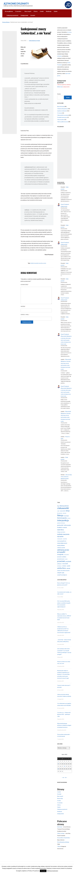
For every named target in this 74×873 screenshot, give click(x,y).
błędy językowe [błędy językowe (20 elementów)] (64, 506)
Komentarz (25, 284)
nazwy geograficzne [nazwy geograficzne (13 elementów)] (61, 541)
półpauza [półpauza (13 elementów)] (59, 563)
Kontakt (33, 15)
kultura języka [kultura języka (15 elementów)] (67, 525)
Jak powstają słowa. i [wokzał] (66, 476)
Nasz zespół (28, 11)
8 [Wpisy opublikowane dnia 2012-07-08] (58, 763)
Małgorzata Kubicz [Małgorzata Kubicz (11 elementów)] (61, 532)
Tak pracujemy (60, 119)
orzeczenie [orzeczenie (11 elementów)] (66, 554)
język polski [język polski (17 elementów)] (60, 525)
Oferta (35, 11)
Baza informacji (60, 106)
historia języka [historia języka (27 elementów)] (62, 518)
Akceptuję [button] (43, 870)
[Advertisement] (9, 54)
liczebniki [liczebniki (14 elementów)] (64, 527)
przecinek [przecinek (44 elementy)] (61, 561)
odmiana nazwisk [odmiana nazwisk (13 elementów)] (61, 547)
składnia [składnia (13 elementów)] (64, 565)
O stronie (59, 113)
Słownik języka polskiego (63, 842)
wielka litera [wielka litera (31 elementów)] (61, 568)
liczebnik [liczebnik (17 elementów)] (59, 527)
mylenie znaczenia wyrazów (36, 263)
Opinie (55, 11)
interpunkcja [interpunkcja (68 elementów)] (63, 520)
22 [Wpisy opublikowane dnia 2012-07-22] (58, 768)
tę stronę (69, 32)
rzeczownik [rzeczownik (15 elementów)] (65, 563)
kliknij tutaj (59, 86)
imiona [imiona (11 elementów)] (68, 518)
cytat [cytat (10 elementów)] (58, 510)
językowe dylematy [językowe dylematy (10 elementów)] (61, 522)
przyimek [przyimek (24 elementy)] (68, 561)
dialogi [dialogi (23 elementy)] (67, 511)
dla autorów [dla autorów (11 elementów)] (59, 513)
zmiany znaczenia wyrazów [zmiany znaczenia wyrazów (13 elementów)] (63, 570)
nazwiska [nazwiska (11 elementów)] (65, 538)
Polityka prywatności (12, 15)
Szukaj (59, 94)
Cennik (42, 11)
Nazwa (23, 306)
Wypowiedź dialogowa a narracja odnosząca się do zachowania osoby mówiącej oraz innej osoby (66, 340)
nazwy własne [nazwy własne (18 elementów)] (61, 545)
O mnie (59, 800)
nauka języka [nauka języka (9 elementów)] (59, 538)
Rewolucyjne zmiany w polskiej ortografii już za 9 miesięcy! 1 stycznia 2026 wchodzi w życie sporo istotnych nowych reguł (63, 674)
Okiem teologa (60, 833)
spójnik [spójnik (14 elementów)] (68, 565)
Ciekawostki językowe (62, 108)
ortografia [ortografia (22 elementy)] (60, 554)
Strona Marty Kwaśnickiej (63, 837)
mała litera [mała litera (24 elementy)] (60, 530)
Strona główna (9, 11)
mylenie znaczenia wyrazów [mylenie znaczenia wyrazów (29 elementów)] (63, 535)
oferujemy (59, 56)
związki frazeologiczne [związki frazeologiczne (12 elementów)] (62, 575)
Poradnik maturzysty (62, 117)
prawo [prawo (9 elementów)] (66, 558)
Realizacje (48, 11)
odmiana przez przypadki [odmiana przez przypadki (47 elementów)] (63, 551)
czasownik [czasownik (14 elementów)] (62, 510)
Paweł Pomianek (65, 204)
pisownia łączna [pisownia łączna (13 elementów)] (60, 559)
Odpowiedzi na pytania (34, 40)
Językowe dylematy (62, 110)
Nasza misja (60, 798)
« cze (63, 777)
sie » (66, 777)
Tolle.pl (59, 846)
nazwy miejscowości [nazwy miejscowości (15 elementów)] (62, 543)
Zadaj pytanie (24, 15)
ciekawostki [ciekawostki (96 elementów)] (63, 508)
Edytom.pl (59, 826)
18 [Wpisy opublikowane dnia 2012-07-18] (64, 766)
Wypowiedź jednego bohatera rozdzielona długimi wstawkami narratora (64, 725)
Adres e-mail (25, 314)
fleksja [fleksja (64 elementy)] (60, 515)
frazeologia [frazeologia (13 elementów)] (66, 515)
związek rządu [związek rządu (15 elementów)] (60, 572)
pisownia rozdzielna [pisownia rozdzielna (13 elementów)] (61, 556)
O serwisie (18, 11)
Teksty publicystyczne (62, 121)
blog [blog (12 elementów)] (58, 506)
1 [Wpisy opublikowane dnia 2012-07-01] (58, 761)
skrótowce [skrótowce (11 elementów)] (59, 565)
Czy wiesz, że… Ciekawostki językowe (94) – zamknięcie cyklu (64, 714)
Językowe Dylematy (16, 3)
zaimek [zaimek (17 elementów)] (68, 568)
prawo (44, 263)
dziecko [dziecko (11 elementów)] (64, 513)
